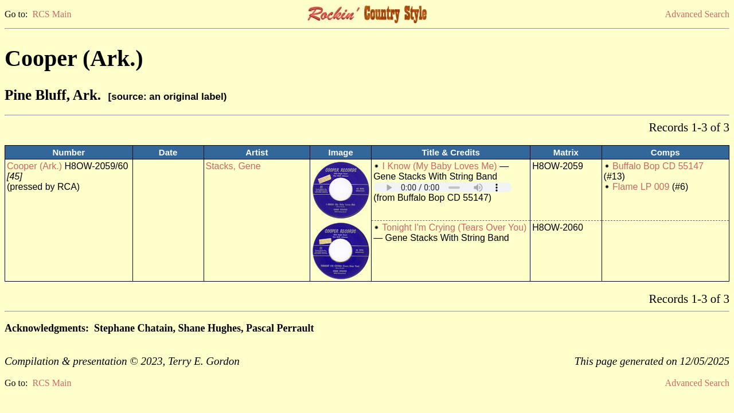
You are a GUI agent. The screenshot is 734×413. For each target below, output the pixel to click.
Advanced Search (697, 14)
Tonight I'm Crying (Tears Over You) (454, 227)
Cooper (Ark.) (34, 166)
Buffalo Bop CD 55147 (658, 166)
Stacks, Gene (233, 166)
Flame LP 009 (640, 187)
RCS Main (51, 14)
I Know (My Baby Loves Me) (439, 166)
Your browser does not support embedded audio (443, 187)
